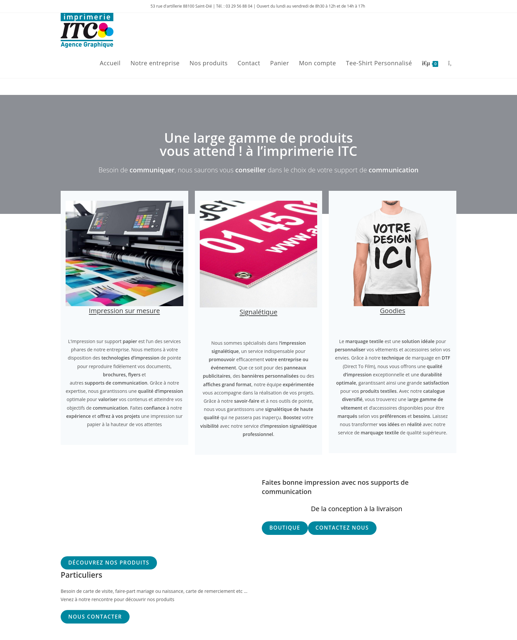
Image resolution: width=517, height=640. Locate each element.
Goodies (392, 310)
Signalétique (258, 311)
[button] (285, 528)
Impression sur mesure (124, 310)
